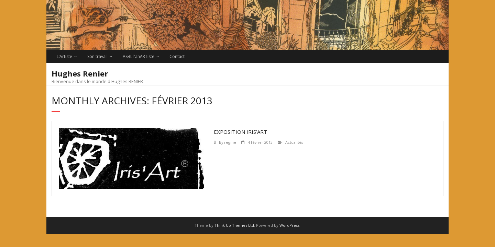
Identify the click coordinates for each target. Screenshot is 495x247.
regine (230, 142)
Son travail (97, 56)
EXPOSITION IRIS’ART (240, 131)
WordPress (289, 225)
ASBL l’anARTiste (138, 56)
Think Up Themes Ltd (234, 225)
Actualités (294, 142)
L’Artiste (64, 56)
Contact (177, 56)
